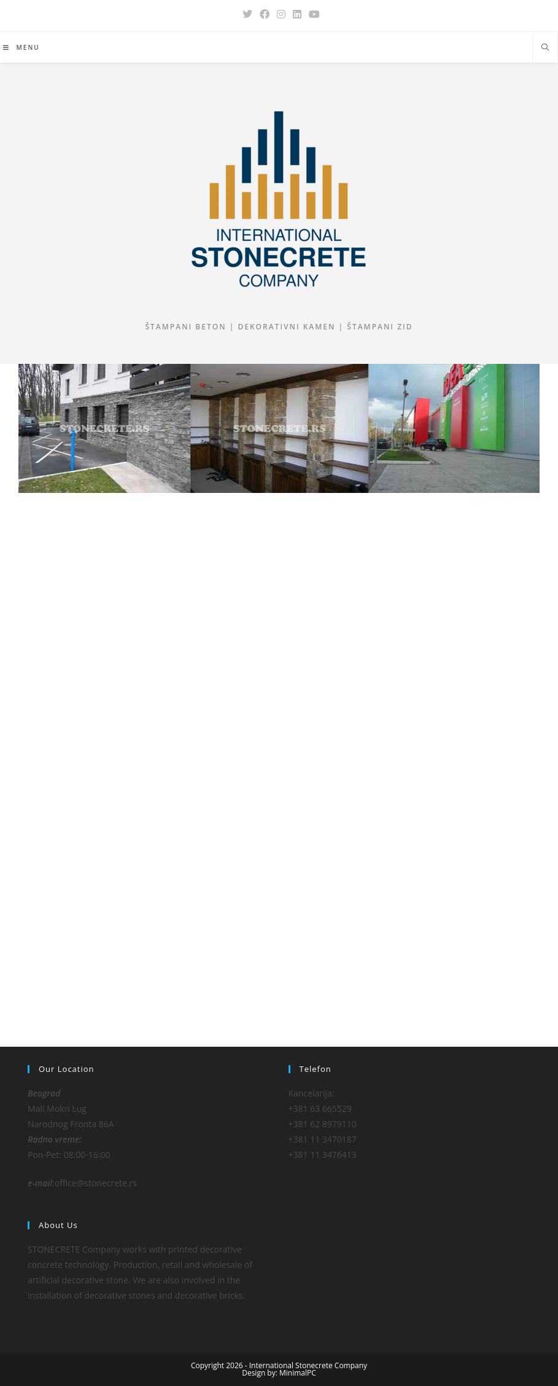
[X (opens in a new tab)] (247, 14)
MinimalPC (297, 1373)
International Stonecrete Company (308, 1365)
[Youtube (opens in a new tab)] (312, 14)
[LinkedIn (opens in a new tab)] (297, 14)
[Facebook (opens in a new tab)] (264, 14)
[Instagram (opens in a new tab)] (281, 14)
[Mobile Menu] (21, 47)
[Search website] (545, 48)
